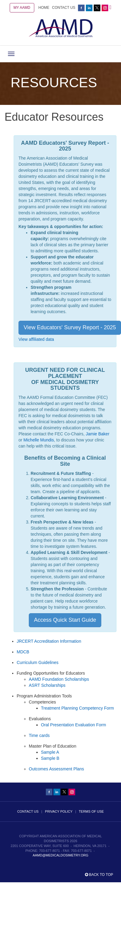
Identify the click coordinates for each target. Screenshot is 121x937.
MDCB (23, 651)
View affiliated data (36, 339)
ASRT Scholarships (47, 685)
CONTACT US (63, 7)
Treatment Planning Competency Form (77, 708)
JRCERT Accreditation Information (49, 641)
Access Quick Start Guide (65, 620)
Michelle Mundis (38, 439)
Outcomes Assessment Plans (56, 768)
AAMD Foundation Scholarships (59, 679)
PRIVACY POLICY (58, 811)
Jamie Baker (97, 433)
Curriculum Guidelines (38, 662)
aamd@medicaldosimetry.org (61, 855)
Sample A (50, 752)
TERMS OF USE (91, 811)
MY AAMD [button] (22, 7)
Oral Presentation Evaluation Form (73, 724)
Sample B (50, 758)
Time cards (39, 735)
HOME (44, 7)
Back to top (99, 875)
